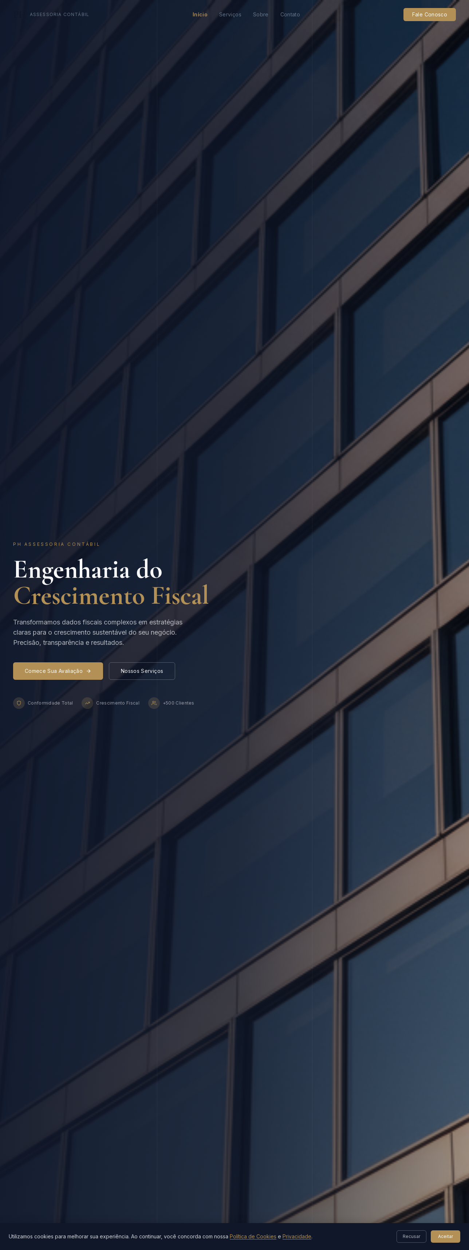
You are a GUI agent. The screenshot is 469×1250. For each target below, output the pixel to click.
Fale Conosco (429, 14)
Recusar (411, 1236)
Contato (290, 14)
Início (200, 14)
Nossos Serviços (142, 671)
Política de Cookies (253, 1236)
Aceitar (445, 1236)
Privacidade (297, 1236)
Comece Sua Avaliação (58, 671)
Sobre (261, 14)
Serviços (230, 14)
